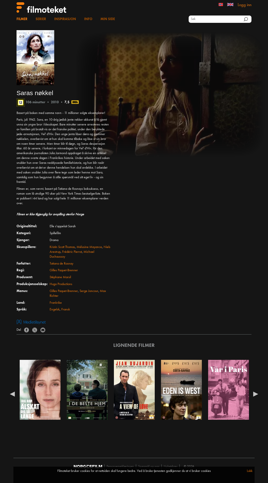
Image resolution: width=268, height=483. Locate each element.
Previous (12, 394)
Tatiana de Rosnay (61, 263)
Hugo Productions (61, 284)
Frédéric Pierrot (72, 252)
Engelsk (55, 309)
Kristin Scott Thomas (62, 247)
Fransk (65, 309)
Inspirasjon (65, 19)
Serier (41, 19)
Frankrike (56, 303)
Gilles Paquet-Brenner (64, 270)
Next (255, 394)
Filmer (22, 19)
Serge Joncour (89, 291)
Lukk (250, 471)
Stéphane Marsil (60, 277)
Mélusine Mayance (89, 247)
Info (88, 19)
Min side (107, 19)
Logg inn (244, 5)
